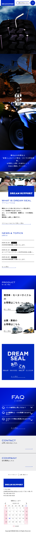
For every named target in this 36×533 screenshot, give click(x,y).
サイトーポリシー (12, 474)
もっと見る (5, 266)
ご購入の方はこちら (23, 3)
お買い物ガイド (24, 474)
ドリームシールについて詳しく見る (13, 223)
